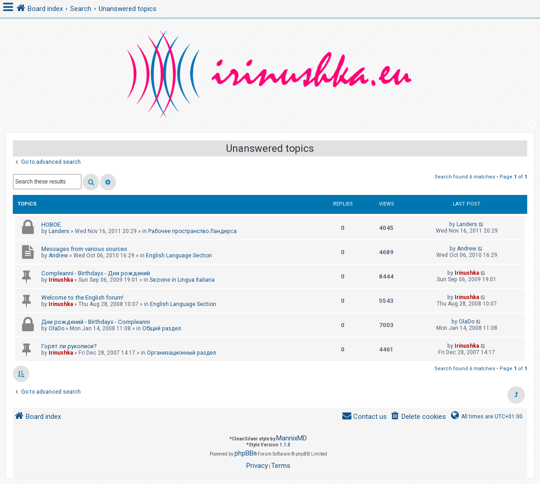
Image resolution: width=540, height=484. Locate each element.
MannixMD (291, 438)
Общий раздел (161, 328)
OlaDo (56, 328)
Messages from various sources (84, 248)
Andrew (58, 255)
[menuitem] (418, 417)
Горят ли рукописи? (69, 346)
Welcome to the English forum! (82, 297)
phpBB (244, 453)
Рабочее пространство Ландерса (192, 231)
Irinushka (61, 280)
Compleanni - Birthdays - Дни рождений (95, 273)
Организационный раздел (181, 353)
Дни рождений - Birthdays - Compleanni (95, 321)
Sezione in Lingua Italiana (182, 280)
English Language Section (179, 255)
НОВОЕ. (51, 224)
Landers (59, 231)
